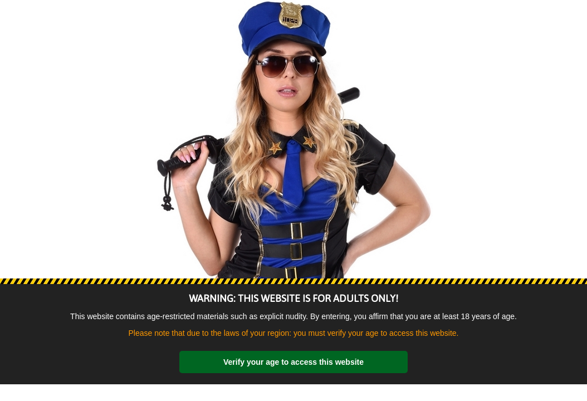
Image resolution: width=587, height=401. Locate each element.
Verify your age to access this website (293, 362)
